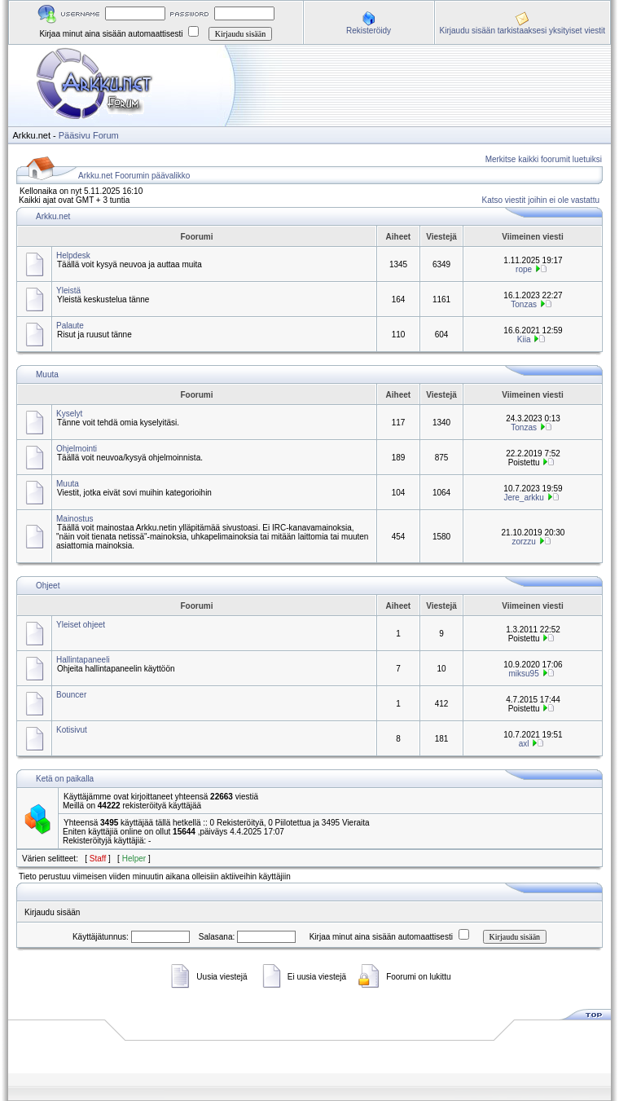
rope (524, 269)
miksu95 (523, 673)
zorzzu (523, 541)
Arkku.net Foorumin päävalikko (134, 175)
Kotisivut (71, 729)
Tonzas (524, 304)
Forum (106, 135)
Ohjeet (47, 585)
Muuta (47, 374)
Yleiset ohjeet (80, 624)
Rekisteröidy (368, 30)
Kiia (524, 339)
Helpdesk (73, 255)
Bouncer (71, 694)
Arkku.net (53, 216)
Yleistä (68, 290)
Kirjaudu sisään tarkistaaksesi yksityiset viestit (522, 30)
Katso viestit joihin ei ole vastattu (540, 200)
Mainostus (75, 518)
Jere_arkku (523, 497)
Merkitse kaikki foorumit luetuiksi (543, 159)
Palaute (70, 325)
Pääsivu (74, 135)
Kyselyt (69, 413)
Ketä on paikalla (65, 778)
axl (524, 743)
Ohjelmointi (76, 448)
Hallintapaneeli (83, 659)
